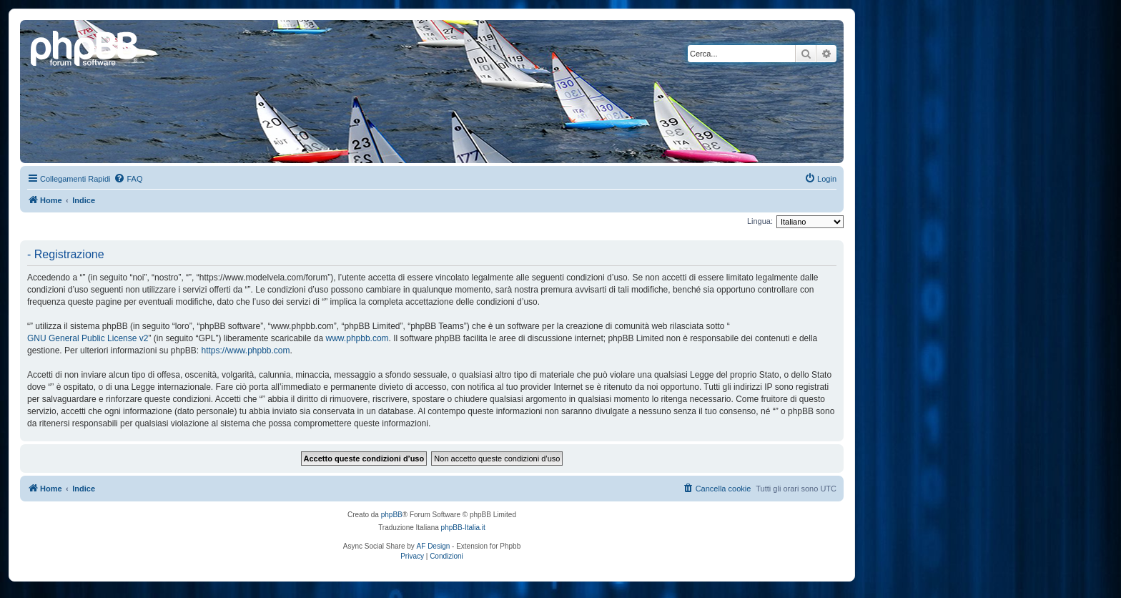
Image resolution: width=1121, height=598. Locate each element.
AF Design (433, 546)
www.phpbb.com (357, 338)
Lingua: (760, 221)
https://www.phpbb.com (245, 350)
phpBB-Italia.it (463, 527)
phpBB (392, 515)
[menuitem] (128, 178)
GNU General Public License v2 (87, 338)
